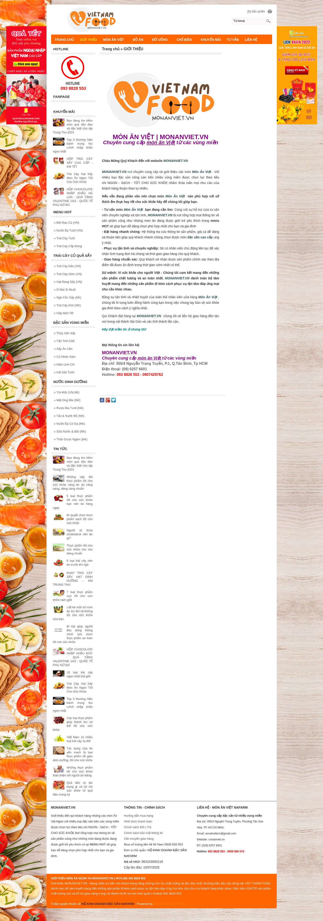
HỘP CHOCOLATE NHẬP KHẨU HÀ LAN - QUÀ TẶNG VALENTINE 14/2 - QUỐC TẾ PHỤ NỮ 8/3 (73, 197)
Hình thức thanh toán (138, 821)
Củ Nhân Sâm (65, 356)
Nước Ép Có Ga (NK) (69, 423)
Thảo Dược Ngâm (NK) (70, 439)
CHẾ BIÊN (186, 39)
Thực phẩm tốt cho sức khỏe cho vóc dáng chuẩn (80, 549)
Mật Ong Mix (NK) (67, 400)
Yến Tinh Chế (64, 341)
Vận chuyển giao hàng (139, 838)
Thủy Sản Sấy (65, 333)
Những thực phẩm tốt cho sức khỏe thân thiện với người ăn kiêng (73, 771)
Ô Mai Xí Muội (65, 289)
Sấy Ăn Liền (63, 349)
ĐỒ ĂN (140, 39)
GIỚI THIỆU (88, 39)
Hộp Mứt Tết (63, 313)
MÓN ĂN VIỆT (115, 39)
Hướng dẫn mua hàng (138, 815)
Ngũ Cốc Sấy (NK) (67, 297)
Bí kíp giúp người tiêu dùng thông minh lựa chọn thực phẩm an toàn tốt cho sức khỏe (73, 634)
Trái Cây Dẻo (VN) (67, 266)
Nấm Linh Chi (64, 364)
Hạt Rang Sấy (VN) (68, 282)
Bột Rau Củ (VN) (66, 222)
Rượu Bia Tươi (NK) (69, 408)
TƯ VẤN (233, 39)
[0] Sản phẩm (256, 11)
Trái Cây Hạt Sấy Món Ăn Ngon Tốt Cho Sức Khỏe (80, 178)
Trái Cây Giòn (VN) (68, 274)
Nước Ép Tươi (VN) (68, 230)
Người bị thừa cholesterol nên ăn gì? (80, 534)
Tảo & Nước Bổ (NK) (69, 416)
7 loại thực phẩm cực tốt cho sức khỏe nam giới (73, 596)
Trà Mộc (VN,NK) (67, 392)
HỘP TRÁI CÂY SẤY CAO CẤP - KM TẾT (80, 162)
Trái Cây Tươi (64, 238)
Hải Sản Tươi (64, 372)
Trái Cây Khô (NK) (67, 305)
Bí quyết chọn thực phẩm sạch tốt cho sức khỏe (80, 519)
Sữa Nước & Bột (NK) (70, 431)
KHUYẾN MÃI (211, 39)
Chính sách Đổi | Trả (138, 827)
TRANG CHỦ (64, 39)
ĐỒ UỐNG (162, 39)
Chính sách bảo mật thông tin (143, 833)
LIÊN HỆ (251, 39)
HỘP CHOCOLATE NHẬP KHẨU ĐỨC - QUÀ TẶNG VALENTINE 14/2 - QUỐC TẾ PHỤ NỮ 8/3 (73, 657)
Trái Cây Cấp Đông (68, 246)
